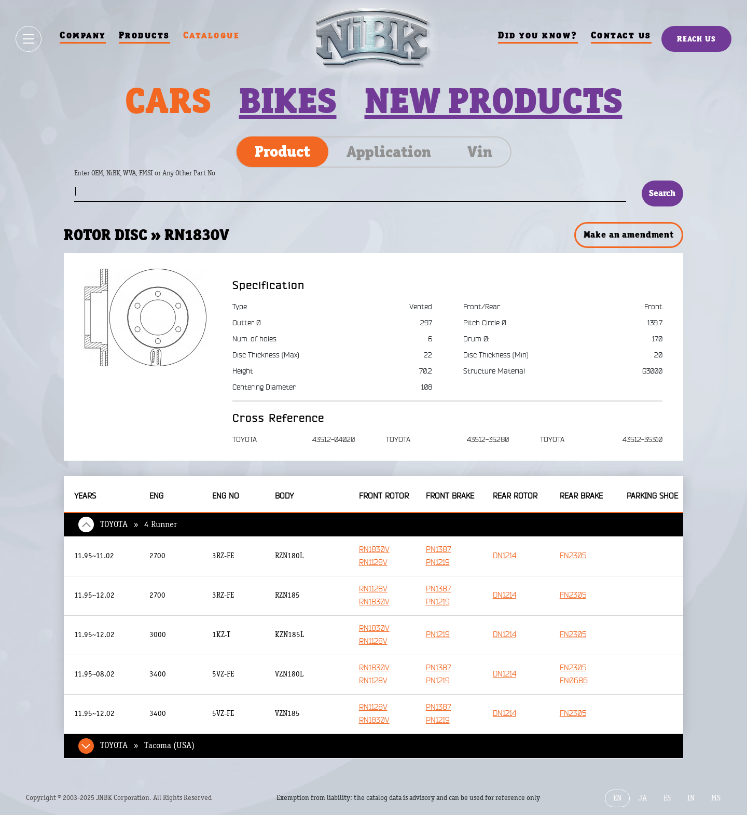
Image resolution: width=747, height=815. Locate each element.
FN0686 (574, 681)
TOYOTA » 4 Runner (138, 524)
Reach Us (696, 38)
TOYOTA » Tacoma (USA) (147, 745)
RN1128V (373, 563)
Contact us (621, 35)
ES (667, 798)
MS (716, 798)
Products (144, 35)
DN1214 (504, 556)
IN (691, 798)
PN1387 (438, 550)
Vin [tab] (479, 152)
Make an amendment (629, 234)
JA (643, 798)
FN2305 (573, 556)
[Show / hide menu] (29, 39)
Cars (168, 100)
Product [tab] (282, 151)
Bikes (288, 100)
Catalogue (211, 35)
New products (493, 100)
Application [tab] (389, 152)
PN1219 (438, 563)
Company (83, 35)
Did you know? (538, 35)
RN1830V (374, 550)
